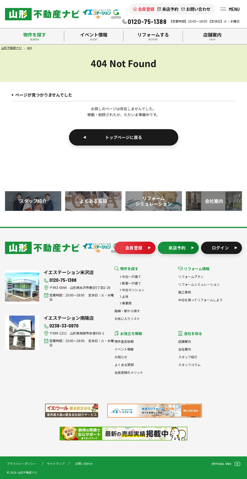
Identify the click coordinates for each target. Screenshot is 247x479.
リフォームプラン (191, 276)
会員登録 (146, 9)
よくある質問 (124, 364)
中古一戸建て (131, 276)
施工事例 (184, 292)
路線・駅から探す (127, 311)
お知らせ (121, 357)
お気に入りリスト (127, 318)
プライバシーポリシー (21, 463)
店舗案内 (184, 341)
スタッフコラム (189, 364)
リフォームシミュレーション (199, 284)
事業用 (127, 303)
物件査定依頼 (124, 341)
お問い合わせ (198, 9)
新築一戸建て (131, 283)
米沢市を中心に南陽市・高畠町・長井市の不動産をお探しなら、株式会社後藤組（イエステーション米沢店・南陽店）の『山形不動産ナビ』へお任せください (42, 14)
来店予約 (170, 9)
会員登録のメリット (129, 372)
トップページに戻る (123, 137)
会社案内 (184, 349)
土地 (125, 296)
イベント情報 (124, 349)
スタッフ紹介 (187, 357)
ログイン (220, 248)
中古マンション (133, 290)
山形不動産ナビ (42, 248)
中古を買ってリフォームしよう (200, 300)
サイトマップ (56, 463)
